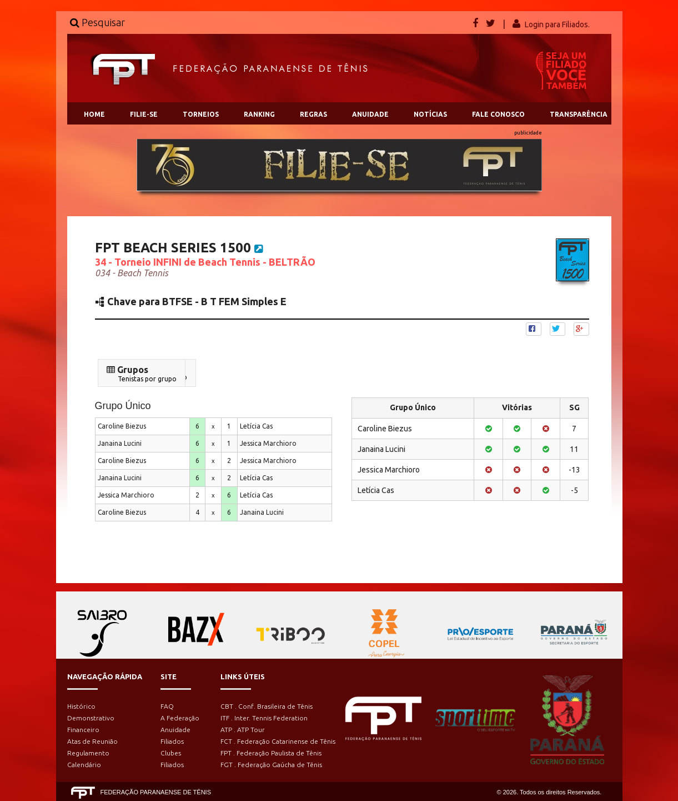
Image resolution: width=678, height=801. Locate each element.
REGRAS (313, 114)
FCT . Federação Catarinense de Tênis (277, 741)
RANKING (259, 114)
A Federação (179, 718)
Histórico (81, 706)
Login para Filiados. (557, 24)
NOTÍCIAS (430, 114)
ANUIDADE (370, 114)
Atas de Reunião (92, 741)
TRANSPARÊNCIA (578, 114)
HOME (94, 114)
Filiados (172, 741)
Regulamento (88, 753)
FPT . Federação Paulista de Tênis (271, 753)
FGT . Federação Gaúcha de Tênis (271, 764)
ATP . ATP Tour (242, 729)
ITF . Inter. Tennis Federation (264, 718)
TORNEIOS (201, 114)
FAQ (167, 706)
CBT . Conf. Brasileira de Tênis (266, 706)
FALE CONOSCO (498, 114)
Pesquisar (97, 22)
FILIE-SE (144, 114)
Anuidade (175, 729)
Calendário (84, 764)
